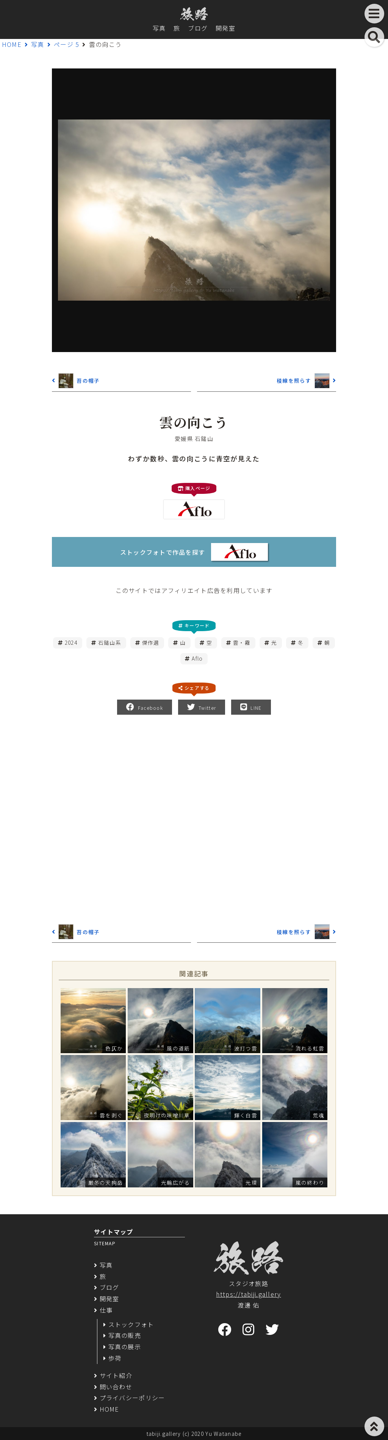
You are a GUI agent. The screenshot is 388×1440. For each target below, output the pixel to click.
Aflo (197, 658)
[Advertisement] (194, 818)
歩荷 (115, 1357)
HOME (12, 44)
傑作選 (151, 642)
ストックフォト (131, 1324)
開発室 (225, 28)
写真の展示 (124, 1346)
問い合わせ (116, 1386)
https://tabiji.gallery (248, 1294)
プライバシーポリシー (132, 1397)
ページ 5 (66, 44)
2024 (71, 642)
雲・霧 (241, 642)
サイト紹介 (116, 1375)
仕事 (106, 1309)
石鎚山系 (109, 642)
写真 (159, 28)
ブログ (198, 28)
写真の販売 (124, 1335)
